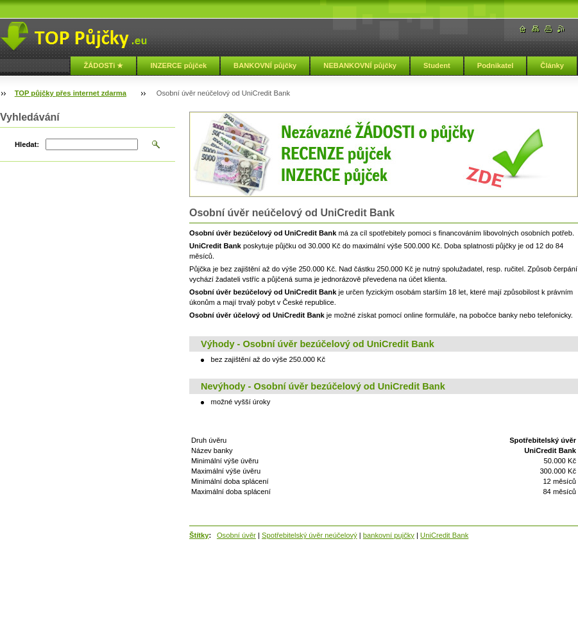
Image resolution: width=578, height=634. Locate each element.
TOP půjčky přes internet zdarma (70, 93)
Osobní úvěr (236, 535)
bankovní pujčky (388, 535)
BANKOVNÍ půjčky (265, 65)
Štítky (198, 535)
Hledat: (27, 144)
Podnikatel (495, 65)
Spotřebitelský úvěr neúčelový (309, 535)
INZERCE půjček (178, 65)
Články (552, 65)
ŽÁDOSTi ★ (103, 65)
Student (436, 65)
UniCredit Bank (444, 535)
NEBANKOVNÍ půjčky (359, 65)
